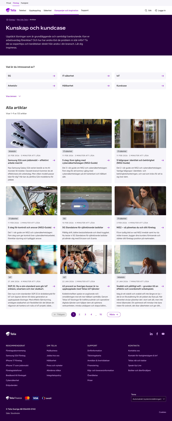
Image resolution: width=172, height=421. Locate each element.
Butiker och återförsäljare (139, 370)
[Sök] (148, 10)
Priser (90, 380)
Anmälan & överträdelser (99, 360)
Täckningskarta (94, 356)
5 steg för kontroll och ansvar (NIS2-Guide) (29, 227)
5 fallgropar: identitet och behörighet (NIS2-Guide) (135, 161)
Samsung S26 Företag (15, 356)
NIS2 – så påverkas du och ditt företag (136, 227)
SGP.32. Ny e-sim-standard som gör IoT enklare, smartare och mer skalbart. (28, 287)
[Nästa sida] (114, 314)
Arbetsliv (12, 85)
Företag (10, 20)
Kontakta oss (134, 351)
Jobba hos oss (53, 356)
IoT (118, 75)
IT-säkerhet (68, 75)
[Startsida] (11, 10)
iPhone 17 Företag (14, 360)
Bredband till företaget (16, 375)
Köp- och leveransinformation (101, 370)
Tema (133, 394)
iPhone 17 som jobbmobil (17, 365)
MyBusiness (52, 351)
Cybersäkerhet (12, 380)
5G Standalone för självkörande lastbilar (82, 227)
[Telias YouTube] (163, 334)
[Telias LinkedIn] (151, 334)
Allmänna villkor (54, 370)
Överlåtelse (93, 375)
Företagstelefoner (14, 370)
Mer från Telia (22, 20)
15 (101, 315)
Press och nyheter (55, 365)
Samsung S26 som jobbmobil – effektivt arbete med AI (28, 161)
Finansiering (93, 365)
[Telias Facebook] (157, 334)
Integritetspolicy (54, 375)
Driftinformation (95, 351)
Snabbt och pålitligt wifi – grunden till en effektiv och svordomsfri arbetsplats (137, 287)
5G (9, 75)
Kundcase (122, 85)
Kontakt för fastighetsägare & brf (142, 356)
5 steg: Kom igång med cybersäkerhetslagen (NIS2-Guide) (80, 161)
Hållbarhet (67, 85)
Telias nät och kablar (137, 360)
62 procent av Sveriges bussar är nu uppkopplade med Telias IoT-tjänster (80, 287)
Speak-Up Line (134, 365)
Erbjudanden (11, 385)
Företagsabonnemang (16, 351)
